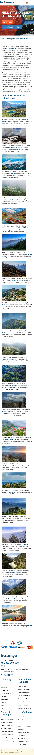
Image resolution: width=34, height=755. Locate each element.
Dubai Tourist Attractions (24, 726)
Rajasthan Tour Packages (7, 719)
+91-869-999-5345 (10, 663)
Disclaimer (3, 696)
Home (2, 38)
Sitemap (3, 705)
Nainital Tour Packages (7, 731)
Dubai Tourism (21, 723)
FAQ (2, 708)
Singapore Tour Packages (24, 699)
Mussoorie (12, 173)
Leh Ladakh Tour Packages (8, 741)
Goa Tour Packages (6, 728)
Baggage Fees (5, 699)
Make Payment (22, 744)
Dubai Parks (21, 729)
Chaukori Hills (12, 492)
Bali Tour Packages (23, 705)
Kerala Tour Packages (6, 725)
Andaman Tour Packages (7, 734)
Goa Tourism (21, 738)
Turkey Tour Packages (24, 692)
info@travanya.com (7, 666)
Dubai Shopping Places (24, 732)
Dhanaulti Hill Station (11, 439)
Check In (3, 702)
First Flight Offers (22, 720)
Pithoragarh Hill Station (16, 385)
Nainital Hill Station (23, 228)
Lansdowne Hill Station (9, 200)
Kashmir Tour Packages (7, 722)
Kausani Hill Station (11, 466)
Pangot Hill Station (7, 359)
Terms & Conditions (6, 693)
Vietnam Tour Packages (24, 689)
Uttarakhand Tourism (22, 38)
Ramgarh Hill (6, 411)
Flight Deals (21, 716)
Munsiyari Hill (6, 518)
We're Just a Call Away (8, 660)
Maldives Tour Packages (24, 708)
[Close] (32, 751)
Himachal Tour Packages (7, 738)
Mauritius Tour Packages (24, 702)
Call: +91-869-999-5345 (12, 27)
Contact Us (4, 687)
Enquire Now (7, 22)
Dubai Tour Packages (23, 686)
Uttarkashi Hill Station (14, 599)
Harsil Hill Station (14, 572)
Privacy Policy (4, 690)
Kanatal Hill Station (17, 280)
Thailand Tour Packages (24, 695)
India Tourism (10, 38)
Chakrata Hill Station (13, 147)
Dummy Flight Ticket (23, 741)
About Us (3, 684)
